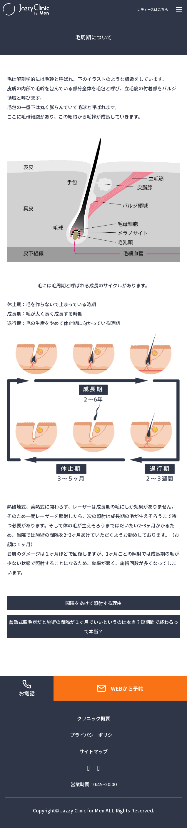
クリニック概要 (93, 718)
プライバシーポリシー (93, 734)
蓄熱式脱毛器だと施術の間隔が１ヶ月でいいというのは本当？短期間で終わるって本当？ (93, 626)
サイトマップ (93, 751)
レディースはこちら (152, 9)
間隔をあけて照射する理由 (93, 603)
